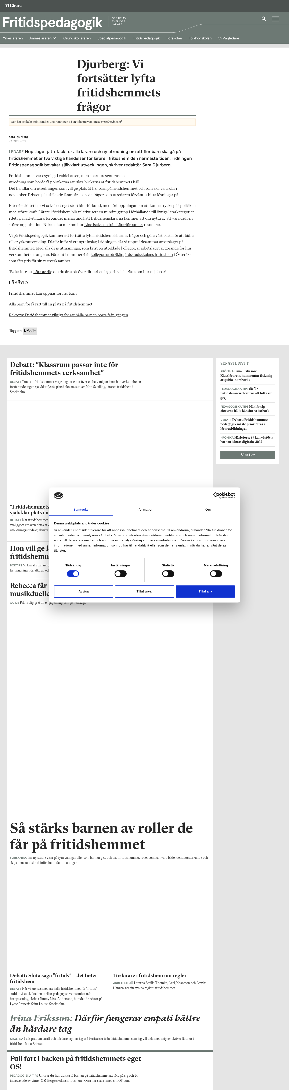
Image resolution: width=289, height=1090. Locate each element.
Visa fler (248, 458)
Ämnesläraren (40, 38)
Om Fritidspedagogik (24, 1060)
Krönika (30, 334)
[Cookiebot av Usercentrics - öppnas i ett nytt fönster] (216, 495)
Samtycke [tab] (80, 509)
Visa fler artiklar (110, 825)
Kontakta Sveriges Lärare (216, 1069)
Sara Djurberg (18, 139)
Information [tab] (144, 509)
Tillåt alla (205, 591)
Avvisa (84, 591)
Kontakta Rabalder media (125, 1063)
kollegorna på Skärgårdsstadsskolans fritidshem (132, 257)
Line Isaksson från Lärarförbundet (113, 228)
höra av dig (42, 275)
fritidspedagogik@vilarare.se (29, 1066)
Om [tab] (208, 509)
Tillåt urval (144, 591)
